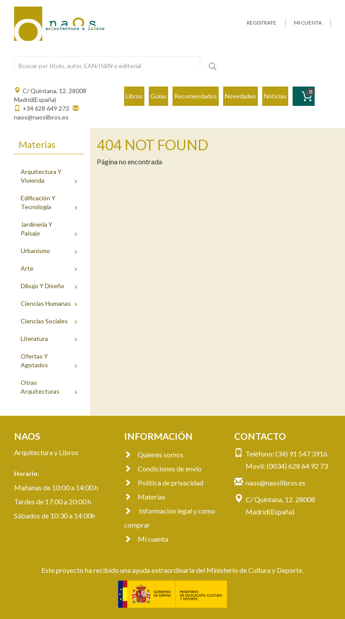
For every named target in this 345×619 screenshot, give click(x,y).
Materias (144, 496)
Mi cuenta (146, 539)
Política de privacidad (163, 482)
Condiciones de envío (163, 468)
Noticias (275, 96)
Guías (158, 96)
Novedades (240, 96)
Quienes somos (154, 454)
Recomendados (195, 96)
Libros (134, 96)
